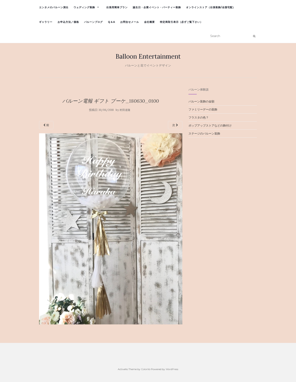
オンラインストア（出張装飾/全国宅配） (210, 7)
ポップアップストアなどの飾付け (210, 125)
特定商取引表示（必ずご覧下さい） (181, 21)
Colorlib (145, 369)
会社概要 (149, 21)
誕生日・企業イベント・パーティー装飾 (157, 7)
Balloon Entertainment (148, 56)
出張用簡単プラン (117, 7)
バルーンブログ (93, 21)
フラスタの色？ (198, 117)
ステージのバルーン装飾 (204, 133)
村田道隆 (125, 110)
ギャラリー (45, 21)
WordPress (172, 369)
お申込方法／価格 (68, 21)
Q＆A (111, 21)
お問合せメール (129, 21)
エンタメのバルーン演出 (53, 7)
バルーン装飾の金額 (201, 101)
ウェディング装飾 (84, 7)
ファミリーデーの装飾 (202, 109)
